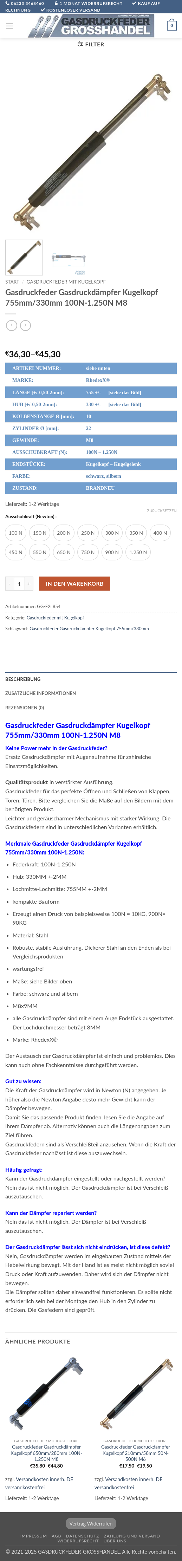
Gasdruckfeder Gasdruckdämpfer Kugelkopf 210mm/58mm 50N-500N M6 (135, 1453)
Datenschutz (82, 1536)
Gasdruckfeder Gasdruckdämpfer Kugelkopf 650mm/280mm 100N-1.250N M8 (46, 1453)
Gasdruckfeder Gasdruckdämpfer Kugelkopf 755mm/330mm (89, 628)
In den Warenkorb (75, 583)
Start (12, 282)
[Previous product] (25, 325)
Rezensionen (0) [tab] (24, 707)
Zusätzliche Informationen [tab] (40, 693)
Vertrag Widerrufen (91, 1524)
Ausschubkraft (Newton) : (31, 516)
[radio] (15, 533)
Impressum (33, 1536)
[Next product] (11, 325)
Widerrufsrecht (78, 1540)
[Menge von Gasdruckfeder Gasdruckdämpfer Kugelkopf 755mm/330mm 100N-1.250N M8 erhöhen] (29, 584)
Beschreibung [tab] (23, 679)
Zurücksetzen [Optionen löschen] (162, 510)
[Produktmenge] (19, 584)
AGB (56, 1536)
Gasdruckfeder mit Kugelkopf (66, 282)
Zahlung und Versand (132, 1536)
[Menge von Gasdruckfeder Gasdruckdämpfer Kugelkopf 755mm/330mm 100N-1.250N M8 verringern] (9, 584)
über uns (115, 1540)
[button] (9, 25)
